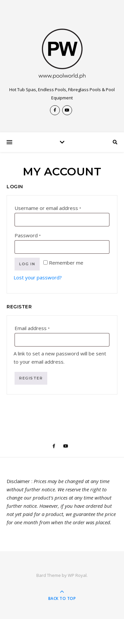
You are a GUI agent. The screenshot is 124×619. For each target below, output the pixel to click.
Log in (27, 264)
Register (31, 378)
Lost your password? (38, 277)
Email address (43, 327)
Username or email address (58, 207)
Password (38, 234)
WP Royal (77, 575)
